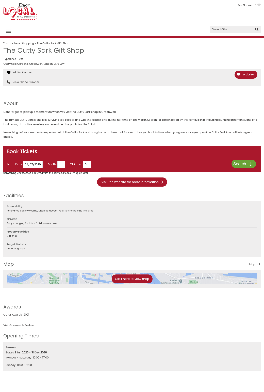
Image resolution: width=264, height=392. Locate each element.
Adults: (52, 165)
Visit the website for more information (130, 182)
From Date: (15, 165)
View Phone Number (26, 82)
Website (248, 74)
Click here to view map (132, 279)
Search (239, 164)
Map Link (255, 265)
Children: (76, 165)
